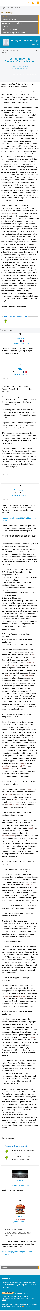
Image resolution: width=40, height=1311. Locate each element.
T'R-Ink (20, 1180)
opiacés (21, 763)
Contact (18, 1307)
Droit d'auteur (6, 1296)
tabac (34, 655)
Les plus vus (6, 26)
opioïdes (29, 885)
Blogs (3, 8)
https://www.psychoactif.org (10, 1298)
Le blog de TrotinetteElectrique (25, 40)
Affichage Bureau (7, 1305)
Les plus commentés (10, 29)
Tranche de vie (24, 66)
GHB (13, 213)
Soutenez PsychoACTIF (15, 1293)
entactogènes (29, 663)
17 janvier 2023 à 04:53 (20, 495)
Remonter (5, 1268)
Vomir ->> (37, 50)
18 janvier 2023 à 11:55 (20, 1185)
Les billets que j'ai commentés (13, 33)
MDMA (12, 665)
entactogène (7, 766)
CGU (13, 1307)
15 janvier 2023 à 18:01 (20, 344)
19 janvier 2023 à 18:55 (20, 1222)
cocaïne (9, 794)
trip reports (32, 1037)
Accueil (5, 16)
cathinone (5, 768)
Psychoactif (23, 1296)
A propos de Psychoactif (21, 1305)
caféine (16, 799)
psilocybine (28, 675)
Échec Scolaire (20, 490)
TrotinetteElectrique (13, 8)
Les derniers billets (9, 20)
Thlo (20, 369)
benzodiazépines (8, 836)
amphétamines (21, 996)
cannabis (31, 828)
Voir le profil (35, 45)
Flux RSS (26, 1307)
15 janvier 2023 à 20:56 (20, 374)
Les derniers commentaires (12, 23)
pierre (20, 1216)
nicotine (9, 805)
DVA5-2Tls (20, 338)
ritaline (29, 789)
